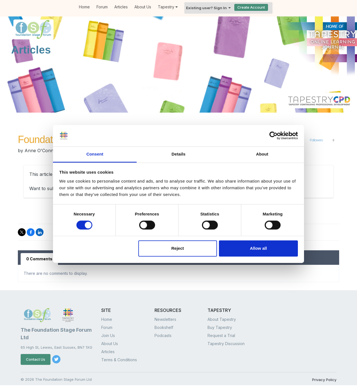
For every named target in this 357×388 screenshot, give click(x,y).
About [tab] (262, 154)
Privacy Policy (324, 379)
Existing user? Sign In (208, 8)
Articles (121, 6)
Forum (102, 6)
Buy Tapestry (220, 327)
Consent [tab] (94, 154)
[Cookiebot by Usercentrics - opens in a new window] (273, 136)
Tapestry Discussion (226, 343)
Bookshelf (164, 327)
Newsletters (165, 319)
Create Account (251, 7)
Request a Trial (221, 335)
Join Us (108, 335)
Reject (177, 248)
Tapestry (168, 6)
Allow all (258, 248)
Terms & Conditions (119, 359)
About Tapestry (222, 319)
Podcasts (163, 335)
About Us (142, 6)
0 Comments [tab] (39, 258)
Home (84, 6)
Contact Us (35, 359)
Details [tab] (178, 154)
